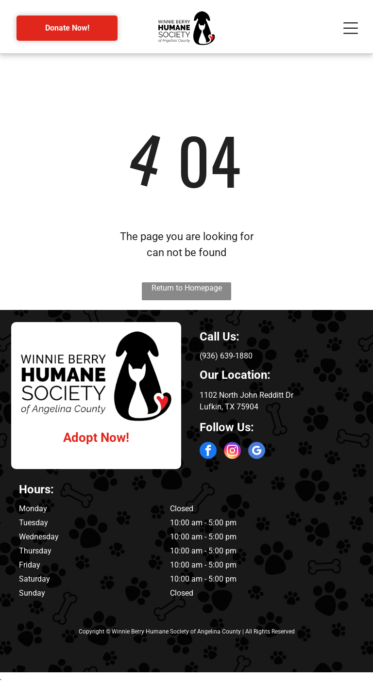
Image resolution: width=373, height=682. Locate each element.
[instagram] (232, 451)
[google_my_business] (256, 451)
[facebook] (208, 451)
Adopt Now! (96, 437)
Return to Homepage (187, 287)
